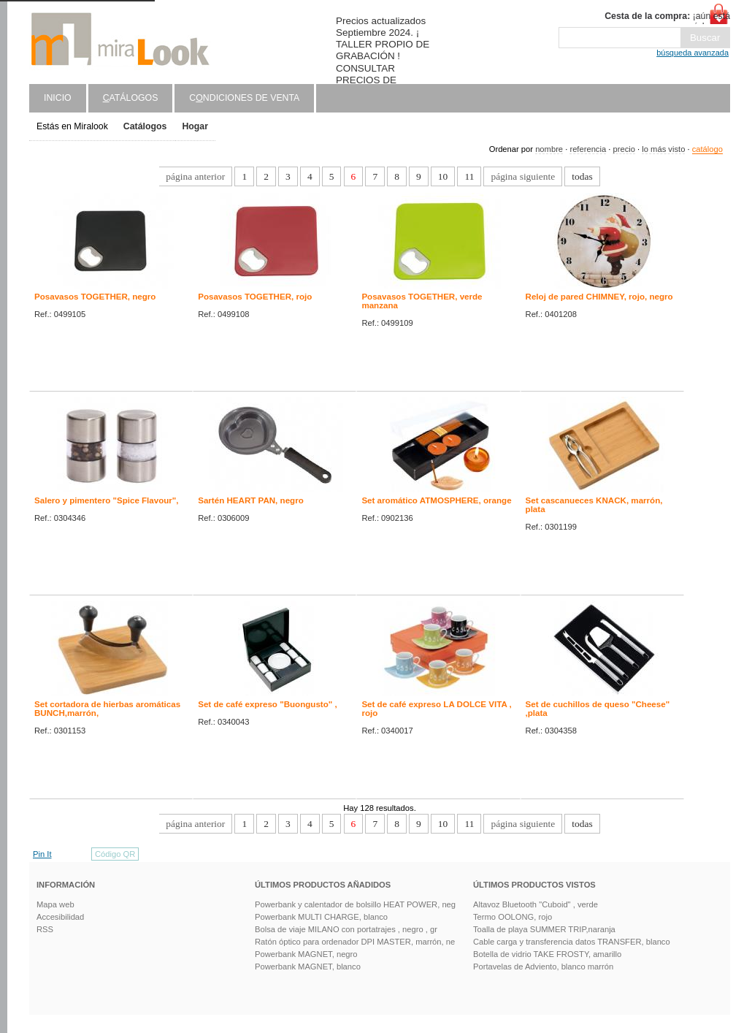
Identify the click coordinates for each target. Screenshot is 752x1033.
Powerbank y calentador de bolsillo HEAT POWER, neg (355, 904)
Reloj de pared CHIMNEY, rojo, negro (599, 296)
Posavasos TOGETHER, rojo (255, 296)
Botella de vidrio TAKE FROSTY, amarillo (547, 954)
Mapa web (55, 904)
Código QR (115, 854)
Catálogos (145, 126)
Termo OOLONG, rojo (512, 916)
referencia (587, 149)
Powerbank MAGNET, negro (306, 954)
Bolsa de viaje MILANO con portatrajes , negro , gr (346, 929)
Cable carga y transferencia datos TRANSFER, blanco (571, 941)
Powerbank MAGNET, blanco (308, 966)
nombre (549, 149)
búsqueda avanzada (692, 52)
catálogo (707, 149)
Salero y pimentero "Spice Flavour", (106, 500)
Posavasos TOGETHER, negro (95, 296)
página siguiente (523, 176)
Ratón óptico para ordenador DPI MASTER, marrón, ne (355, 941)
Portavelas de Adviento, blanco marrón (543, 966)
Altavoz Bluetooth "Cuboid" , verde (535, 904)
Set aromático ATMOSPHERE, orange (436, 500)
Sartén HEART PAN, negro (251, 500)
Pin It (42, 854)
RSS (45, 929)
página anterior (195, 176)
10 (443, 176)
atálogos (130, 98)
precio (623, 149)
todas (582, 176)
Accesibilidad (60, 916)
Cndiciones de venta (244, 98)
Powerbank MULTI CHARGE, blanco (321, 916)
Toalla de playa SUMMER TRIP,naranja (544, 929)
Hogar (195, 126)
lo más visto (663, 149)
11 (469, 176)
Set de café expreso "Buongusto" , (267, 704)
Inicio (58, 98)
